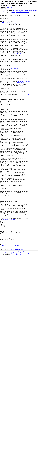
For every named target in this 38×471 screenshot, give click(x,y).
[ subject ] (17, 301)
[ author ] (20, 301)
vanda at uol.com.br (10, 7)
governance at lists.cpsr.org (8, 23)
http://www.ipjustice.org (6, 277)
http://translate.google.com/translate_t (17, 296)
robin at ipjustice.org (12, 22)
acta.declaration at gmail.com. (13, 114)
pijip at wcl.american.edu (21, 95)
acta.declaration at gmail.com (6, 53)
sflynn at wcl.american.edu (14, 77)
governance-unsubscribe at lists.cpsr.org (10, 291)
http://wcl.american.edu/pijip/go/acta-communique (11, 89)
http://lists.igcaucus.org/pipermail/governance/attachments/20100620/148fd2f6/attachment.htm (19, 286)
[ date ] (11, 301)
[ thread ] (13, 301)
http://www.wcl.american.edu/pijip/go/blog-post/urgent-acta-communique (14, 60)
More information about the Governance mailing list (9, 303)
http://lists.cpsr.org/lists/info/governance (11, 294)
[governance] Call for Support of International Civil (20, 12)
